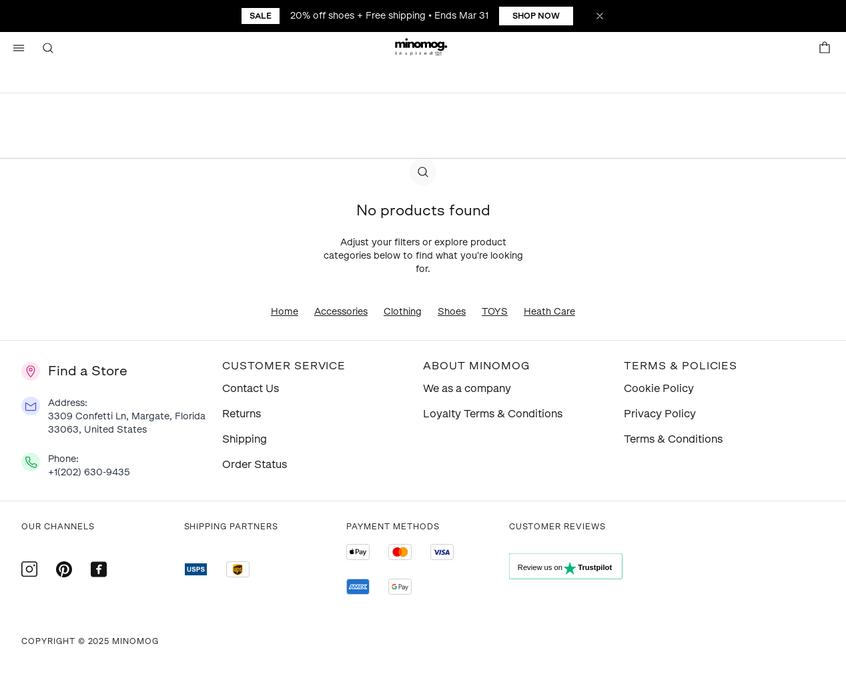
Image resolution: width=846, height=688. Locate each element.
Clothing (403, 311)
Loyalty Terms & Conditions (492, 413)
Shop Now (536, 16)
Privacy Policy (660, 413)
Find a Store (87, 371)
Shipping (244, 439)
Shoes (452, 311)
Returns (241, 413)
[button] (423, 48)
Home (284, 311)
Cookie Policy (659, 388)
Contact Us (250, 388)
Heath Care (549, 311)
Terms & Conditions (673, 439)
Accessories (341, 311)
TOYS (495, 311)
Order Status (254, 464)
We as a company (467, 388)
